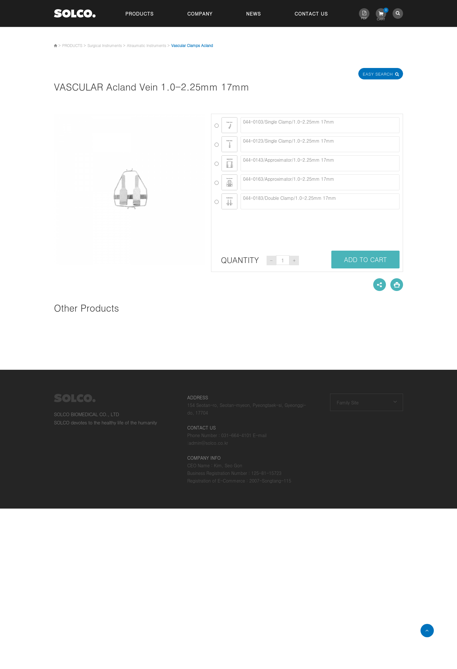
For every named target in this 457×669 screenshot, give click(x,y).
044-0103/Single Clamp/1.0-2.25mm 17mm (320, 125)
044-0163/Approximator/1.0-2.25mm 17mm (320, 182)
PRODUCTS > (74, 45)
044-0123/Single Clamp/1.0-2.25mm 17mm (320, 144)
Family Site (348, 402)
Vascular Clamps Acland (192, 45)
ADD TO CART (365, 259)
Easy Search (381, 74)
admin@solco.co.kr (208, 443)
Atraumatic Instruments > (148, 45)
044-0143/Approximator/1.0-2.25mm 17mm (320, 163)
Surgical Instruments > (106, 45)
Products (139, 13)
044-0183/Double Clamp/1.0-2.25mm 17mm (320, 201)
